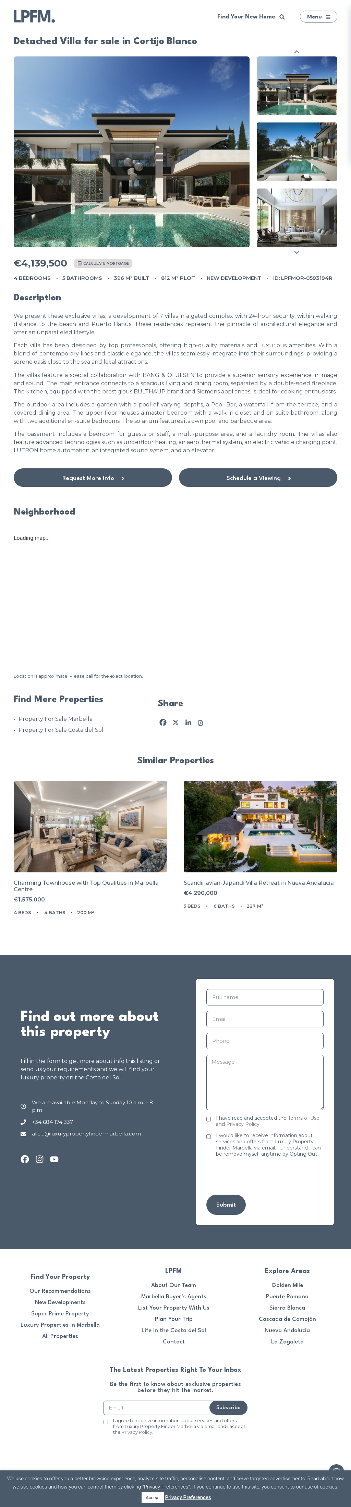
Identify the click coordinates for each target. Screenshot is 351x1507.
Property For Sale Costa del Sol (61, 730)
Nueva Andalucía (287, 1331)
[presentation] (258, 1175)
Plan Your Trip (174, 1319)
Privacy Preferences (188, 1497)
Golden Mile (287, 1285)
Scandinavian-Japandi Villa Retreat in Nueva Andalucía (259, 883)
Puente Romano (287, 1297)
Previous (297, 51)
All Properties (60, 1336)
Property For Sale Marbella (56, 719)
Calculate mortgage (103, 263)
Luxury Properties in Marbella (60, 1325)
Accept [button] (153, 1497)
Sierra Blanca (287, 1308)
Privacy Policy (242, 1124)
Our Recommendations (60, 1291)
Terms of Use (303, 1118)
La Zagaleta (287, 1342)
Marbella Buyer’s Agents (173, 1297)
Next (297, 252)
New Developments (60, 1302)
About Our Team (173, 1285)
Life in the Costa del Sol (174, 1331)
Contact (174, 1342)
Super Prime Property (60, 1314)
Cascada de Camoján (287, 1319)
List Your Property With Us (173, 1308)
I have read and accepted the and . (267, 1121)
